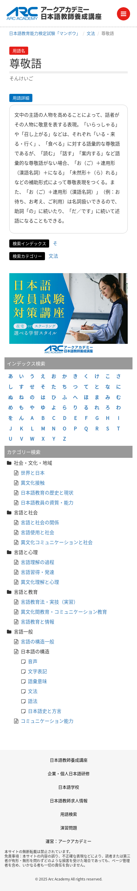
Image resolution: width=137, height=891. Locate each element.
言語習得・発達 (37, 571)
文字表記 (37, 671)
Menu (125, 12)
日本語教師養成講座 (69, 760)
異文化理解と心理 (40, 581)
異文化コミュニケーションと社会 (57, 542)
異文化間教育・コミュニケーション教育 (64, 611)
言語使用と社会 (37, 532)
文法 (91, 33)
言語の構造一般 (37, 641)
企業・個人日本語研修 (69, 773)
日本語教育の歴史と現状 (47, 492)
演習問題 (68, 828)
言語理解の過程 (37, 562)
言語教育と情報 (37, 621)
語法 (32, 700)
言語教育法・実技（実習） (49, 601)
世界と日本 (33, 472)
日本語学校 (68, 787)
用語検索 (68, 814)
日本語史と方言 (44, 710)
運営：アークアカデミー (68, 841)
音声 (32, 661)
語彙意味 (37, 681)
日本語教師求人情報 (69, 800)
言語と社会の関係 (40, 522)
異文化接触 (33, 482)
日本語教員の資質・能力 (47, 502)
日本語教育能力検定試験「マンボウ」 (44, 33)
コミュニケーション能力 (47, 720)
